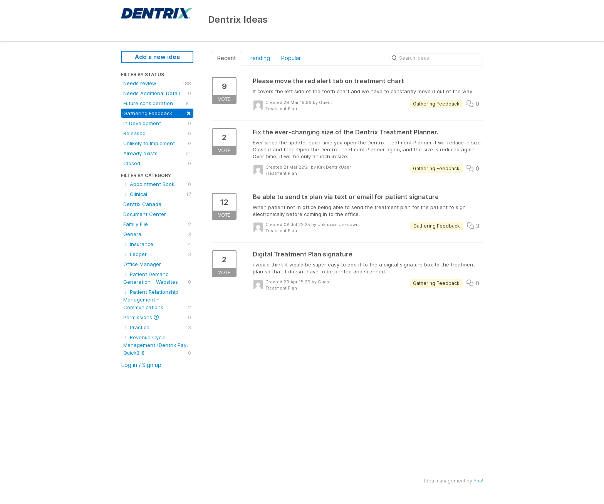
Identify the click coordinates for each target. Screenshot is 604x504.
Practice (157, 327)
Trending (258, 58)
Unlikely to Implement (157, 143)
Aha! (478, 481)
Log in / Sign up (141, 364)
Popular (291, 58)
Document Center (157, 214)
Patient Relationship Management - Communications (157, 300)
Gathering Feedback (157, 113)
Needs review (157, 83)
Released (157, 133)
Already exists (157, 153)
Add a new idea (157, 56)
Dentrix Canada (157, 204)
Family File (157, 224)
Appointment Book (157, 184)
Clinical (157, 194)
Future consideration (157, 103)
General (157, 234)
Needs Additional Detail (157, 93)
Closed (157, 163)
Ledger (157, 254)
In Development (157, 123)
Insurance (157, 244)
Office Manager (157, 264)
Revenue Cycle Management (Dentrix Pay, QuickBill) (157, 345)
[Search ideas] (436, 58)
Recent (226, 58)
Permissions (157, 317)
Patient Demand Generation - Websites (157, 278)
